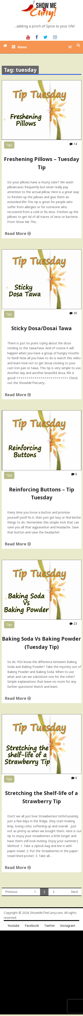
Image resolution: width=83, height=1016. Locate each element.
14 (73, 144)
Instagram (67, 925)
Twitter (49, 925)
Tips (9, 145)
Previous (11, 892)
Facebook (32, 925)
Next (74, 892)
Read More (18, 233)
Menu (22, 47)
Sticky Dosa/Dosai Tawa (41, 328)
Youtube (13, 925)
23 (73, 623)
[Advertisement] (41, 972)
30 (73, 313)
